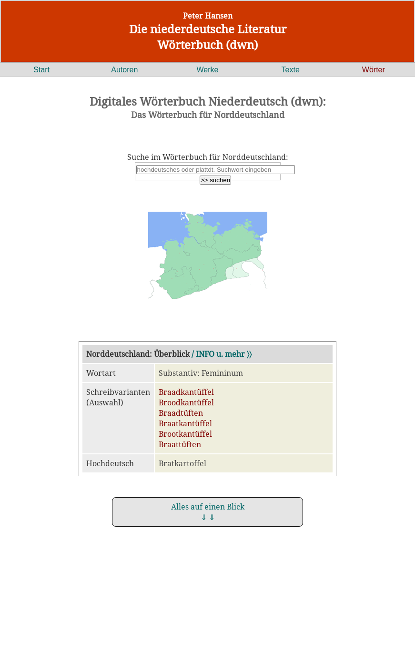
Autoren (124, 70)
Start (41, 70)
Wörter (373, 70)
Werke (208, 70)
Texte (291, 70)
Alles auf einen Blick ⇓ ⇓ (207, 511)
